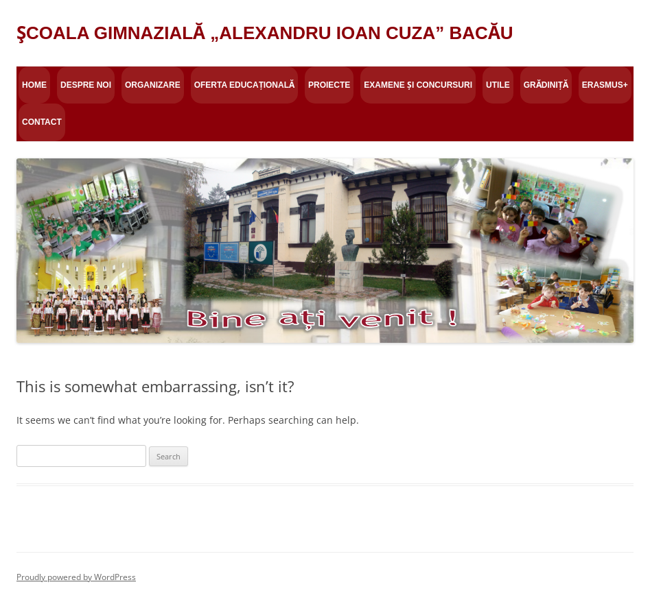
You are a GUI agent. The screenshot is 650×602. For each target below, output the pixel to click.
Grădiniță (546, 85)
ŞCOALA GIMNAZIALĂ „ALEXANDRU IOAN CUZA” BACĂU (264, 33)
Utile (498, 85)
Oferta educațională (244, 85)
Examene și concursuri (418, 85)
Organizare (153, 85)
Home (34, 85)
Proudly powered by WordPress (76, 577)
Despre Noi (85, 85)
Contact (42, 122)
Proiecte (329, 85)
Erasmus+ (605, 85)
